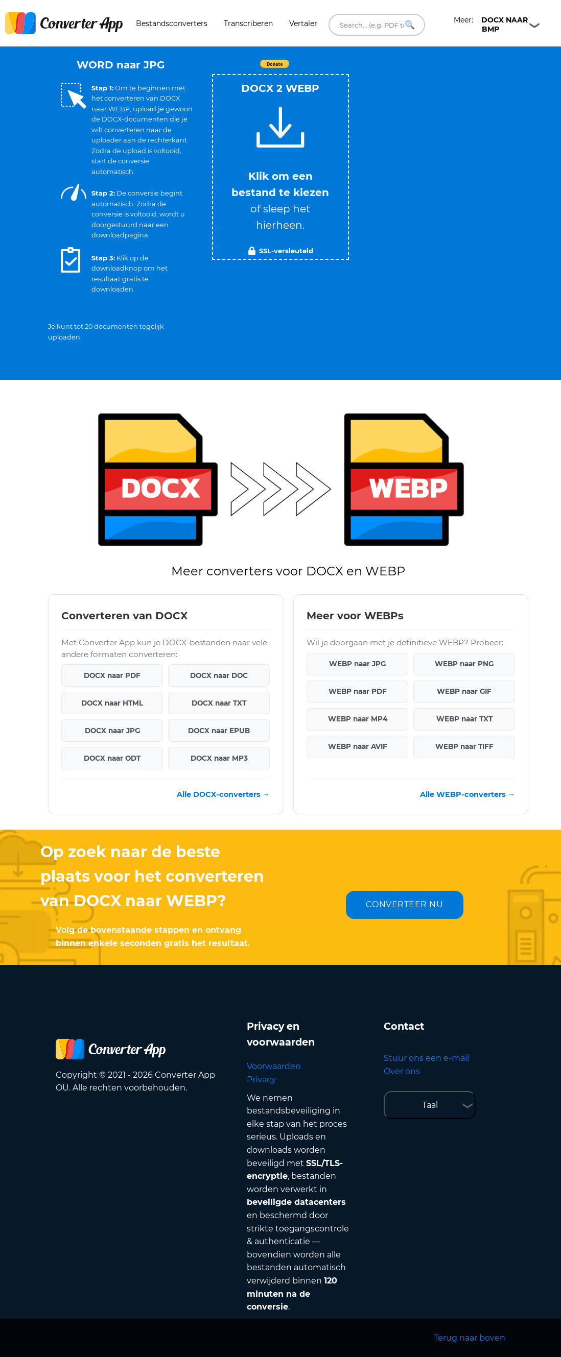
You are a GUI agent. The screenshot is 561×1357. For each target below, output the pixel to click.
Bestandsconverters (171, 23)
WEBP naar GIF (464, 691)
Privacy (261, 1079)
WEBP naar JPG (357, 664)
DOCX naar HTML (112, 703)
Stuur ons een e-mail (426, 1058)
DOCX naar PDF (112, 675)
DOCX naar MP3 (219, 758)
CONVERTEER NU (404, 904)
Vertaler (303, 23)
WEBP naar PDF (358, 691)
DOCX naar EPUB (219, 730)
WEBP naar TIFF (464, 746)
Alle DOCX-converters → (223, 794)
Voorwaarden (274, 1066)
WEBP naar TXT (464, 719)
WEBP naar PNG (464, 664)
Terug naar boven (469, 1338)
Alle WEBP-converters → (467, 794)
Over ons (402, 1071)
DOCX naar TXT (219, 703)
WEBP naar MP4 (357, 719)
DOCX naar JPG (112, 730)
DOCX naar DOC (219, 675)
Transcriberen (248, 23)
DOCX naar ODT (112, 758)
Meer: (491, 24)
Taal (430, 1105)
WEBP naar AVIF (357, 746)
